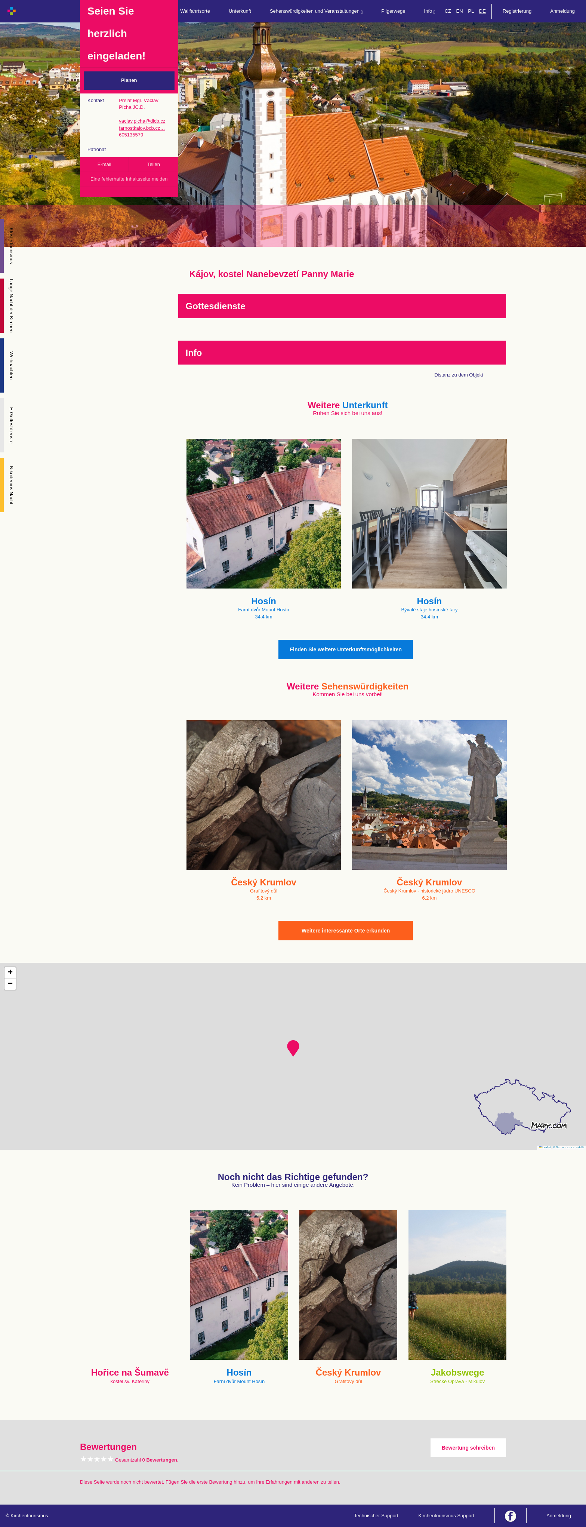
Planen (129, 80)
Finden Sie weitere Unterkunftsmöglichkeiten (346, 649)
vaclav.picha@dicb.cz (142, 121)
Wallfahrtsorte (195, 11)
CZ (448, 11)
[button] (293, 1048)
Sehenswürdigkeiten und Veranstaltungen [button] (316, 11)
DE (482, 11)
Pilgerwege (393, 11)
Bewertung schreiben (468, 1448)
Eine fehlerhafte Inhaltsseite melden (129, 179)
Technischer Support (376, 1515)
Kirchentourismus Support (446, 1515)
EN (459, 11)
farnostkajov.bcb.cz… (142, 128)
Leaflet (545, 1147)
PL (471, 11)
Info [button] (429, 11)
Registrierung (517, 11)
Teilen (153, 164)
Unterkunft (240, 11)
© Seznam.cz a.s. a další (568, 1147)
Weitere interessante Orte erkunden (346, 931)
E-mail (104, 164)
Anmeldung (562, 11)
